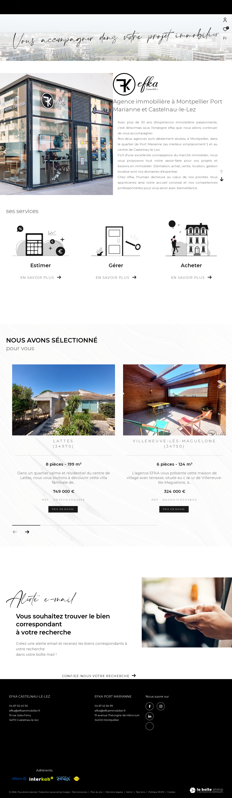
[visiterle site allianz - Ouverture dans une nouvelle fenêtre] (19, 779)
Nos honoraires (80, 792)
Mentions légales (114, 792)
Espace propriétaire (159, 740)
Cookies (171, 792)
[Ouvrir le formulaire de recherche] (203, 7)
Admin (130, 792)
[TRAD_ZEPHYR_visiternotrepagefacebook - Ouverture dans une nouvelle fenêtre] (150, 706)
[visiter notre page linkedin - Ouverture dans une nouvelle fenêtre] (150, 716)
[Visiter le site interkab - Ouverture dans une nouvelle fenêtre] (41, 779)
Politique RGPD (156, 792)
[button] (27, 532)
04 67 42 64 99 (104, 705)
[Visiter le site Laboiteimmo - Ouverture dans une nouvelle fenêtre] (206, 791)
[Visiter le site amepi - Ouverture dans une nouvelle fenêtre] (63, 779)
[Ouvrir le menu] (225, 7)
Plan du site (96, 792)
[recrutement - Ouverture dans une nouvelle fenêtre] (150, 726)
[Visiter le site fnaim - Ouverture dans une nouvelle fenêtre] (76, 778)
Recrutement (156, 735)
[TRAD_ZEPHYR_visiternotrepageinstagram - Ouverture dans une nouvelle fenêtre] (161, 706)
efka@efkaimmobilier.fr (24, 710)
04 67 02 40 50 (18, 705)
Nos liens (141, 792)
